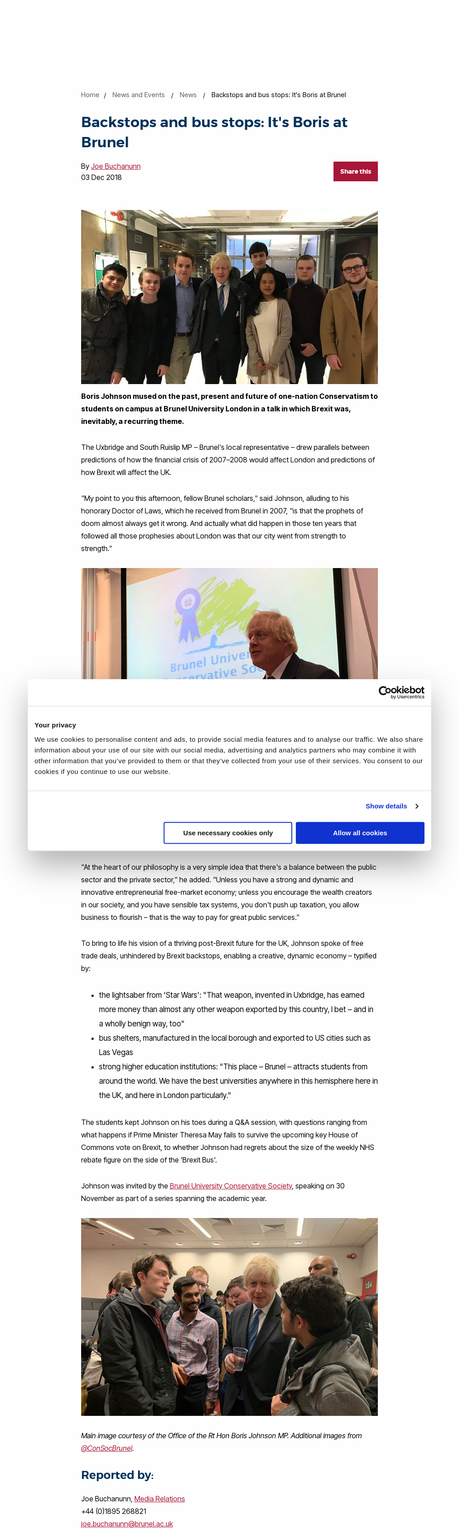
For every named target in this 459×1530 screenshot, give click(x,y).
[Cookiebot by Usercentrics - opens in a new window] (385, 692)
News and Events (139, 94)
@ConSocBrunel (106, 1448)
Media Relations (159, 1498)
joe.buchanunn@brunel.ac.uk (127, 1523)
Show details (386, 806)
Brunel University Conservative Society (231, 1185)
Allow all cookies (360, 833)
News (188, 94)
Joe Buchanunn (116, 166)
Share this (355, 171)
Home (90, 94)
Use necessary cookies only (228, 833)
